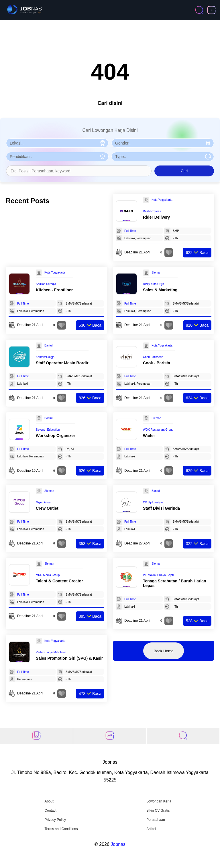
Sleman (156, 272)
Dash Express (152, 211)
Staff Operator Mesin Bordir (62, 363)
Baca (197, 252)
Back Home (164, 651)
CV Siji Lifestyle (153, 502)
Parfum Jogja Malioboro (51, 652)
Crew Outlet (47, 508)
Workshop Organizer (55, 435)
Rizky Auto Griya (153, 284)
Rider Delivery (156, 217)
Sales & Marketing (160, 290)
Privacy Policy (55, 820)
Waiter (149, 435)
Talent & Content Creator (59, 581)
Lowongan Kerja (158, 801)
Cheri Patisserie (153, 357)
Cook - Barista (156, 363)
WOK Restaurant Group (158, 429)
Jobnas (118, 844)
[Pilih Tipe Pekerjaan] (162, 156)
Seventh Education (48, 429)
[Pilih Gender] (162, 143)
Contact (50, 810)
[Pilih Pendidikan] (57, 156)
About (48, 801)
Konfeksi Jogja (45, 357)
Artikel (151, 829)
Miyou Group (44, 502)
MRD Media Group (48, 575)
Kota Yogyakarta (162, 199)
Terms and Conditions (61, 829)
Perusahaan (155, 820)
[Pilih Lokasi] (57, 143)
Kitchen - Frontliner (54, 290)
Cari (184, 171)
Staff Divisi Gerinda (161, 508)
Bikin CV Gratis (158, 810)
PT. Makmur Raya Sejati (158, 575)
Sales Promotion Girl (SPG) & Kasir (69, 658)
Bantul (48, 345)
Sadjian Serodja (46, 284)
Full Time (130, 230)
